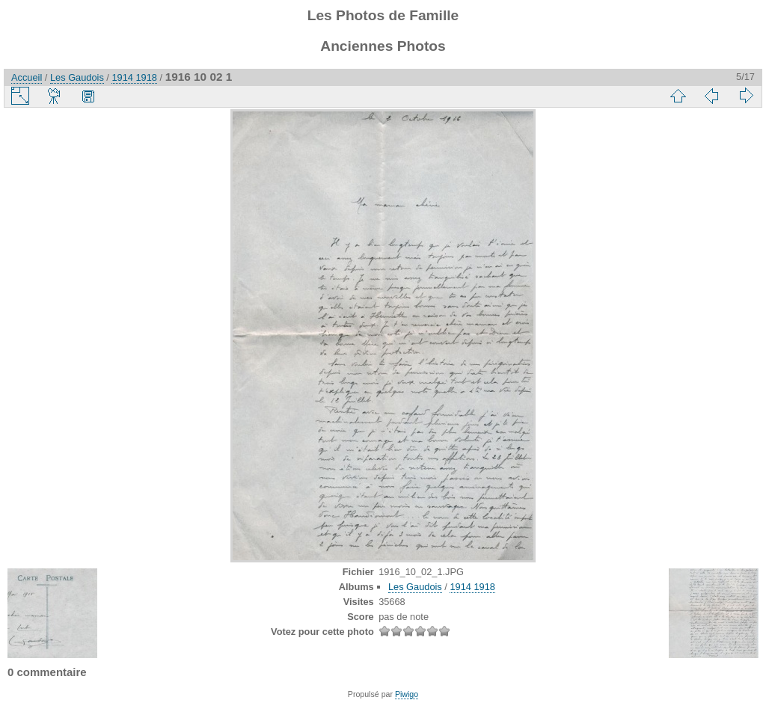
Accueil (26, 77)
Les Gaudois (77, 77)
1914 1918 (134, 77)
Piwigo (406, 694)
